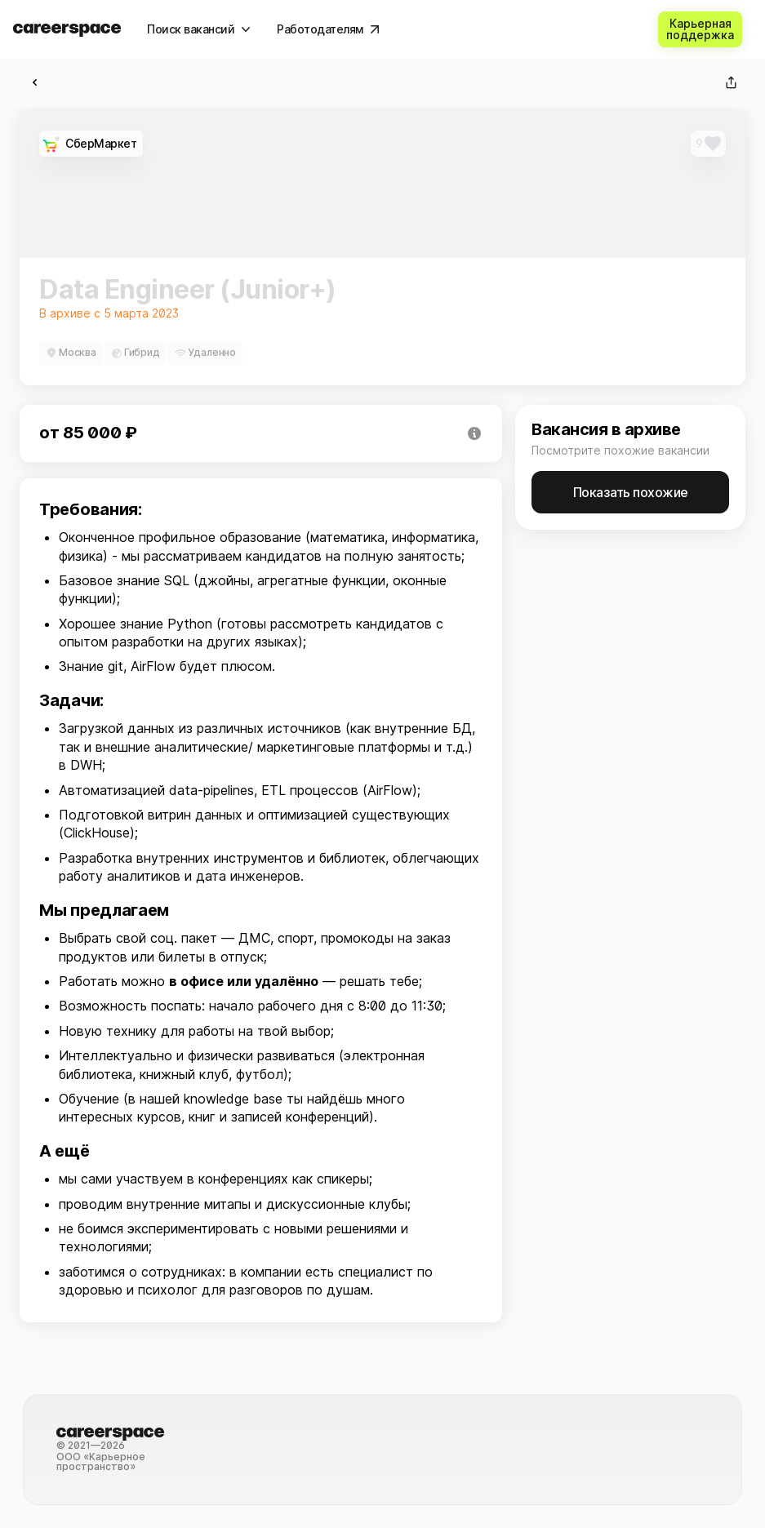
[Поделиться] (730, 82)
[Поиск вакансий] (199, 29)
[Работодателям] (328, 29)
